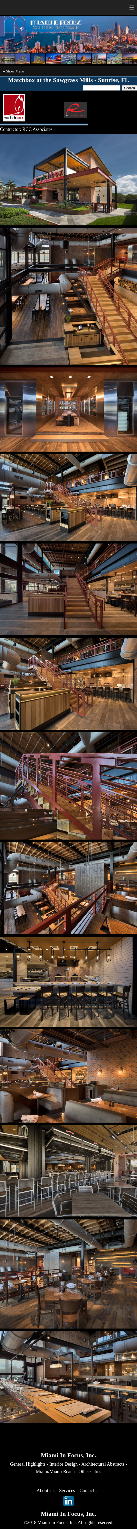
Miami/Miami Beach (55, 1471)
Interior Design (63, 1464)
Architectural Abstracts (102, 1464)
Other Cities (90, 1471)
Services (67, 1490)
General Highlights (27, 1464)
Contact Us (90, 1490)
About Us (46, 1490)
